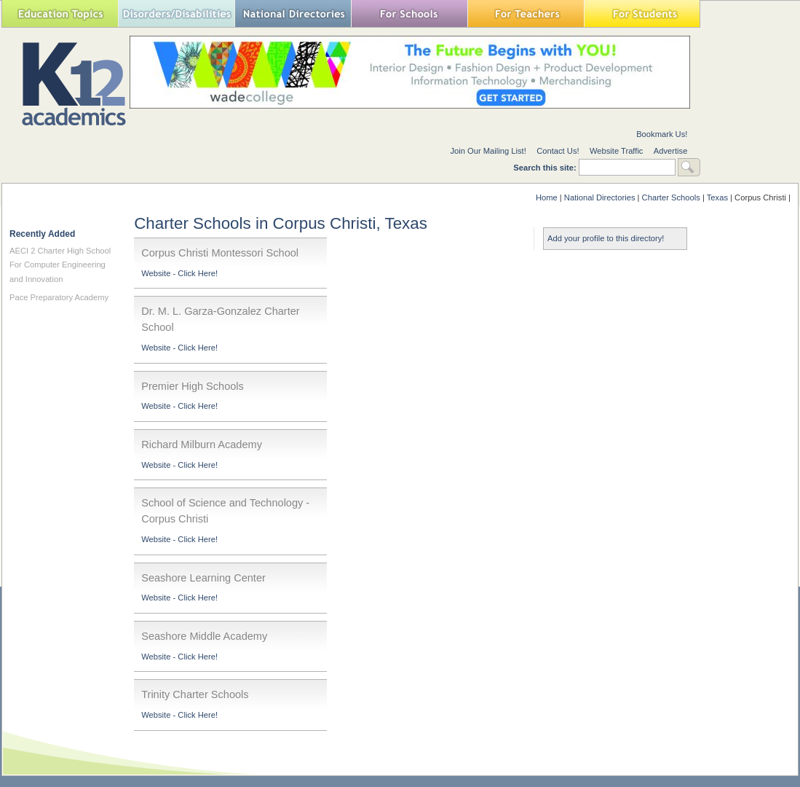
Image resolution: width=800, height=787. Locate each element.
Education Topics (59, 13)
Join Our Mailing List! (488, 150)
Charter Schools (671, 197)
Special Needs (176, 13)
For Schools (409, 13)
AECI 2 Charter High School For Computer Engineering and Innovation (60, 264)
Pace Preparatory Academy (58, 297)
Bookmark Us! (661, 134)
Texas (717, 197)
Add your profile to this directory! (605, 238)
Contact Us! (557, 150)
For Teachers (525, 13)
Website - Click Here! (179, 273)
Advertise (671, 150)
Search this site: (546, 167)
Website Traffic (616, 150)
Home (547, 197)
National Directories (292, 13)
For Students (642, 13)
